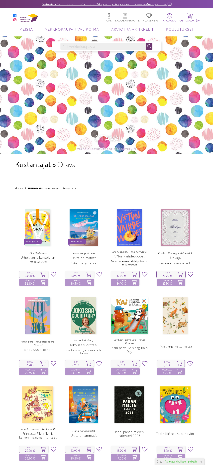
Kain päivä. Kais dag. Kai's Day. (129, 327)
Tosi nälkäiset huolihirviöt (175, 411)
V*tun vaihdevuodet (129, 233)
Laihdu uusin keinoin (37, 327)
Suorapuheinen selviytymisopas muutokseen (129, 240)
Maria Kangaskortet (83, 230)
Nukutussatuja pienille (84, 240)
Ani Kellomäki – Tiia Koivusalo (129, 229)
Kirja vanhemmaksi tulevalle (175, 240)
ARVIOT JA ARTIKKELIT (132, 29)
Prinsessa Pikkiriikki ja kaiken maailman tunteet (38, 412)
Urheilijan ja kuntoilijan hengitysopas (38, 236)
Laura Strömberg (83, 317)
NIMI (48, 166)
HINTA (56, 166)
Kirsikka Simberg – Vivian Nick (175, 230)
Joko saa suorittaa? (84, 322)
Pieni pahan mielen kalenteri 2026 (129, 411)
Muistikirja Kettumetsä (175, 323)
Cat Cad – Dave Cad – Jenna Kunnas (129, 318)
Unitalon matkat (84, 235)
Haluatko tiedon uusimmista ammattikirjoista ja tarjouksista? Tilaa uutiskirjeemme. (104, 4)
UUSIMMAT (35, 166)
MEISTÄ (26, 29)
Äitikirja (175, 235)
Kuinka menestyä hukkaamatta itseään (84, 329)
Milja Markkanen (37, 230)
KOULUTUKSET (180, 29)
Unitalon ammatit (84, 413)
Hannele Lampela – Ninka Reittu (37, 406)
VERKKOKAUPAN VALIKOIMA (72, 29)
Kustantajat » (35, 141)
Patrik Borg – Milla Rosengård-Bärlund (38, 320)
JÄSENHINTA (68, 166)
